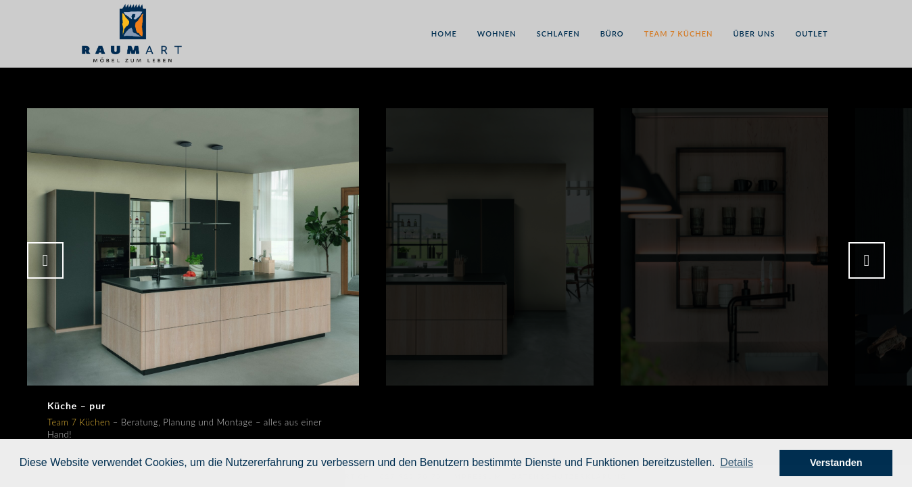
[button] (736, 463)
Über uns (754, 33)
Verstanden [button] (836, 462)
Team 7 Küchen (678, 33)
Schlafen (558, 33)
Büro (612, 33)
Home (444, 33)
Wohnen (497, 33)
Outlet (811, 33)
